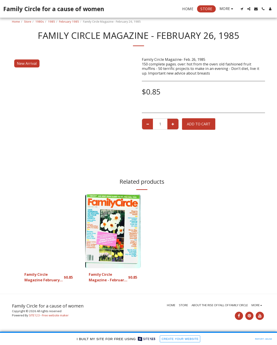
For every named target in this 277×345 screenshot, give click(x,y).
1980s (39, 22)
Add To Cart (198, 123)
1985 (51, 22)
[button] (241, 9)
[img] (48, 231)
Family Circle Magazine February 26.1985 (41, 277)
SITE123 (34, 315)
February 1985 (69, 22)
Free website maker (55, 315)
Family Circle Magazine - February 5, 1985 (107, 277)
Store (27, 22)
